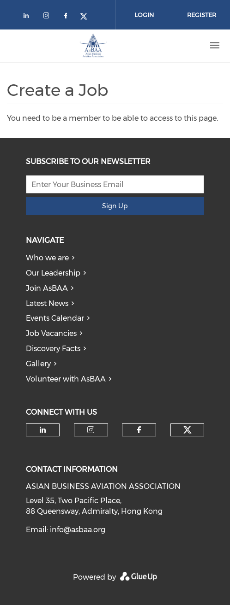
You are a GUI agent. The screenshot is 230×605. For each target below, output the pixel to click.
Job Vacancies (51, 333)
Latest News (47, 303)
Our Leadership (53, 273)
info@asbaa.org (77, 529)
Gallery (38, 363)
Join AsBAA (47, 288)
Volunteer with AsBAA (66, 379)
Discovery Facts (53, 348)
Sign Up (114, 206)
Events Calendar (55, 318)
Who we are (47, 257)
